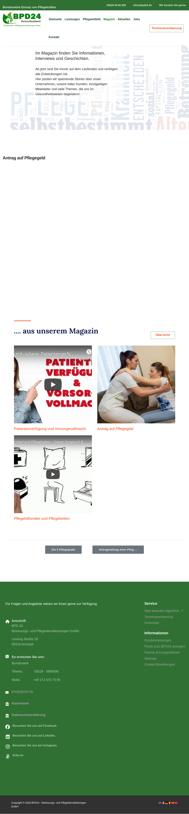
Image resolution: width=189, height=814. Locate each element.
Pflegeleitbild (92, 19)
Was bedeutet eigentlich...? (163, 611)
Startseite (55, 19)
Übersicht (162, 335)
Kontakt (54, 37)
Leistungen (72, 19)
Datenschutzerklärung (29, 715)
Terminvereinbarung (167, 28)
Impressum (20, 703)
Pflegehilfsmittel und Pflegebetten (42, 519)
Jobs (136, 19)
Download (151, 623)
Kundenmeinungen (157, 640)
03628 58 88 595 (116, 5)
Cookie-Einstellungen (159, 665)
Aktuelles (124, 19)
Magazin (109, 19)
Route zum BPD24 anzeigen (164, 647)
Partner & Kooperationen (162, 653)
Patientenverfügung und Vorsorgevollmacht (50, 429)
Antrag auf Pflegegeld (115, 429)
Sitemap (150, 659)
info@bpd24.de (142, 5)
